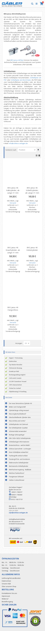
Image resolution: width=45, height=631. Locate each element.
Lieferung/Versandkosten (11, 578)
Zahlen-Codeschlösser (16, 480)
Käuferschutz (13, 361)
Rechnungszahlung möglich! (17, 375)
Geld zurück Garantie (15, 378)
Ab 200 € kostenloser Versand (17, 381)
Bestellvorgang (7, 601)
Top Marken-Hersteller (15, 364)
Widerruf (5, 599)
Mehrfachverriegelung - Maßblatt (20, 470)
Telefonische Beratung (15, 368)
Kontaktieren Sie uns (9, 593)
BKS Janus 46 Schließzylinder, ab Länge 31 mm (32, 190)
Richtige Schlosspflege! (16, 435)
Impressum (6, 596)
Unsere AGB (6, 584)
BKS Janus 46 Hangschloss (12, 308)
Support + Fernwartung (15, 358)
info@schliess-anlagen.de (18, 143)
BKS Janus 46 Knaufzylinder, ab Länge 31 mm (13, 250)
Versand (13, 203)
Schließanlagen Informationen (19, 442)
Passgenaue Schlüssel (16, 477)
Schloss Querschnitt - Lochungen (20, 449)
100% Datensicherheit (15, 385)
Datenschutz (6, 581)
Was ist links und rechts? (17, 421)
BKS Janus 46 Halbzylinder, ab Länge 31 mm (12, 190)
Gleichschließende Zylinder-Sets (20, 417)
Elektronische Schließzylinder (18, 463)
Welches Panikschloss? (16, 473)
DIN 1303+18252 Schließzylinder (20, 438)
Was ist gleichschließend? (17, 414)
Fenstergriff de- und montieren (19, 459)
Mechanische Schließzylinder (18, 466)
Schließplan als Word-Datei (21, 80)
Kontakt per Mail (14, 371)
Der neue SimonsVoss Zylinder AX (20, 403)
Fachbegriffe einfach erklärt (18, 456)
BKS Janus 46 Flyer (17, 60)
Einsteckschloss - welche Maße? (19, 445)
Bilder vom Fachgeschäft (17, 407)
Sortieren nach (11, 150)
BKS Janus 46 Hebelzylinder (32, 248)
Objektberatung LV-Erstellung (17, 391)
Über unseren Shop (9, 586)
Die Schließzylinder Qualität (18, 428)
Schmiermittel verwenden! (18, 431)
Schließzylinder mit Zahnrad (18, 424)
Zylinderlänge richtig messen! (19, 410)
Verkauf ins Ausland (15, 388)
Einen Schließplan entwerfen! (18, 452)
